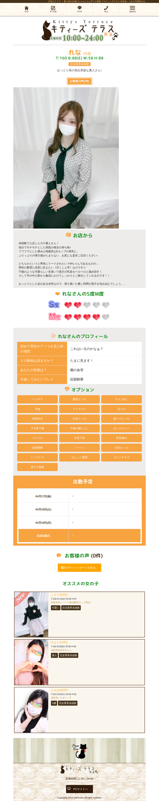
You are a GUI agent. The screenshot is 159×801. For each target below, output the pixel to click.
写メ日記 (53, 9)
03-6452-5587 (106, 9)
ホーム (26, 9)
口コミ (79, 9)
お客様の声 (79, 81)
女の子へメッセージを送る (79, 567)
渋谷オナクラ (54, 1)
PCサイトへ (80, 789)
